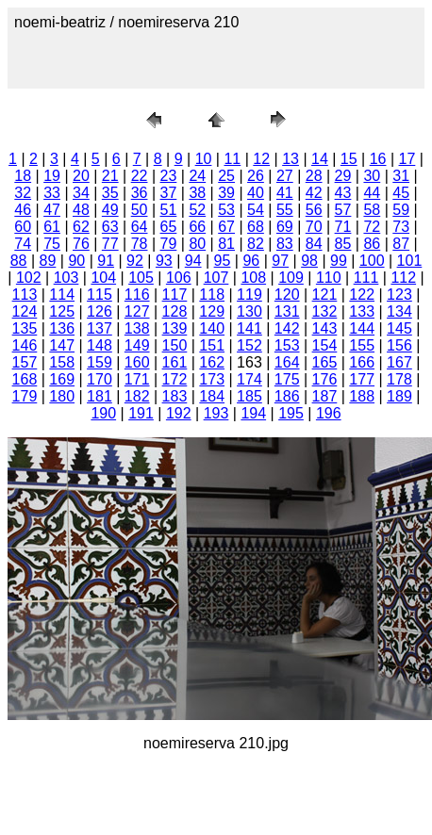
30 (371, 176)
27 (284, 176)
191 (141, 413)
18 (22, 176)
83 (284, 244)
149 (137, 345)
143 (325, 328)
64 (139, 227)
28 (314, 176)
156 (399, 345)
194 (253, 413)
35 (110, 193)
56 (314, 210)
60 (22, 227)
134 (399, 311)
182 (137, 396)
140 (211, 328)
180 (62, 396)
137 (99, 328)
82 (255, 244)
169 (62, 379)
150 (175, 345)
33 (51, 193)
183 (175, 396)
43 (343, 193)
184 (211, 396)
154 (325, 345)
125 (62, 311)
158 (62, 362)
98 (309, 261)
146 (25, 345)
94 (193, 261)
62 (81, 227)
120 (287, 295)
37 (168, 193)
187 (325, 396)
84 (314, 244)
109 (291, 278)
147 (62, 345)
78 (139, 244)
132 (325, 311)
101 (410, 261)
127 (137, 311)
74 (22, 244)
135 (25, 328)
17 (407, 159)
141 (249, 328)
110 (328, 278)
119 (249, 295)
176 (325, 379)
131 (287, 311)
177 (361, 379)
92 (134, 261)
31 (400, 176)
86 (371, 244)
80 (197, 244)
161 (175, 362)
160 (137, 362)
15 (349, 159)
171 (137, 379)
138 (137, 328)
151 (211, 345)
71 (343, 227)
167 (399, 362)
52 (197, 210)
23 (168, 176)
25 (226, 176)
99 (338, 261)
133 (361, 311)
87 (400, 244)
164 (287, 362)
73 (400, 227)
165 (325, 362)
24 (197, 176)
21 (110, 176)
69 (284, 227)
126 (99, 311)
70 (314, 227)
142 (287, 328)
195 (291, 413)
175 (287, 379)
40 (255, 193)
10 (203, 159)
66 (197, 227)
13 (290, 159)
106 (178, 278)
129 (211, 311)
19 (51, 176)
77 (110, 244)
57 (343, 210)
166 (361, 362)
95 (222, 261)
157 (25, 362)
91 (105, 261)
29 (343, 176)
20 (81, 176)
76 (81, 244)
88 (18, 261)
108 (253, 278)
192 (178, 413)
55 (284, 210)
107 (216, 278)
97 (280, 261)
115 (99, 295)
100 (372, 261)
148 (99, 345)
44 (371, 193)
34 (81, 193)
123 (399, 295)
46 (22, 210)
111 (366, 278)
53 (226, 210)
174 (249, 379)
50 (139, 210)
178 (399, 379)
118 (211, 295)
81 (226, 244)
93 (164, 261)
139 (175, 328)
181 (99, 396)
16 (378, 159)
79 (168, 244)
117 (175, 295)
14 (319, 159)
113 (25, 295)
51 (168, 210)
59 (400, 210)
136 (62, 328)
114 (62, 295)
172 (175, 379)
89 (48, 261)
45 (400, 193)
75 (51, 244)
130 (249, 311)
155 (361, 345)
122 (361, 295)
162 (211, 362)
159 (99, 362)
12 (261, 159)
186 (287, 396)
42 (314, 193)
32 (22, 193)
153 (287, 345)
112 (403, 278)
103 (66, 278)
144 (361, 328)
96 (250, 261)
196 (328, 413)
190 (103, 413)
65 (168, 227)
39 (226, 193)
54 (255, 210)
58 (371, 210)
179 (25, 396)
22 (139, 176)
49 (110, 210)
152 (249, 345)
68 (255, 227)
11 (232, 159)
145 (399, 328)
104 (103, 278)
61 (51, 227)
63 (110, 227)
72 (371, 227)
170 (99, 379)
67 (226, 227)
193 (216, 413)
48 (81, 210)
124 (25, 311)
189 (399, 396)
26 (255, 176)
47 (51, 210)
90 (76, 261)
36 (139, 193)
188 (361, 396)
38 (197, 193)
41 (284, 193)
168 (25, 379)
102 (29, 278)
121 (325, 295)
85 (343, 244)
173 (211, 379)
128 (175, 311)
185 (249, 396)
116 (137, 295)
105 (141, 278)
